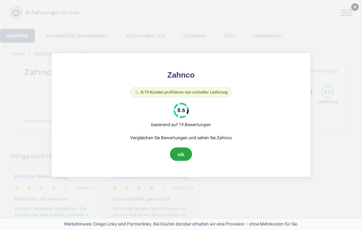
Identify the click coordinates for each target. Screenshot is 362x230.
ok (181, 155)
